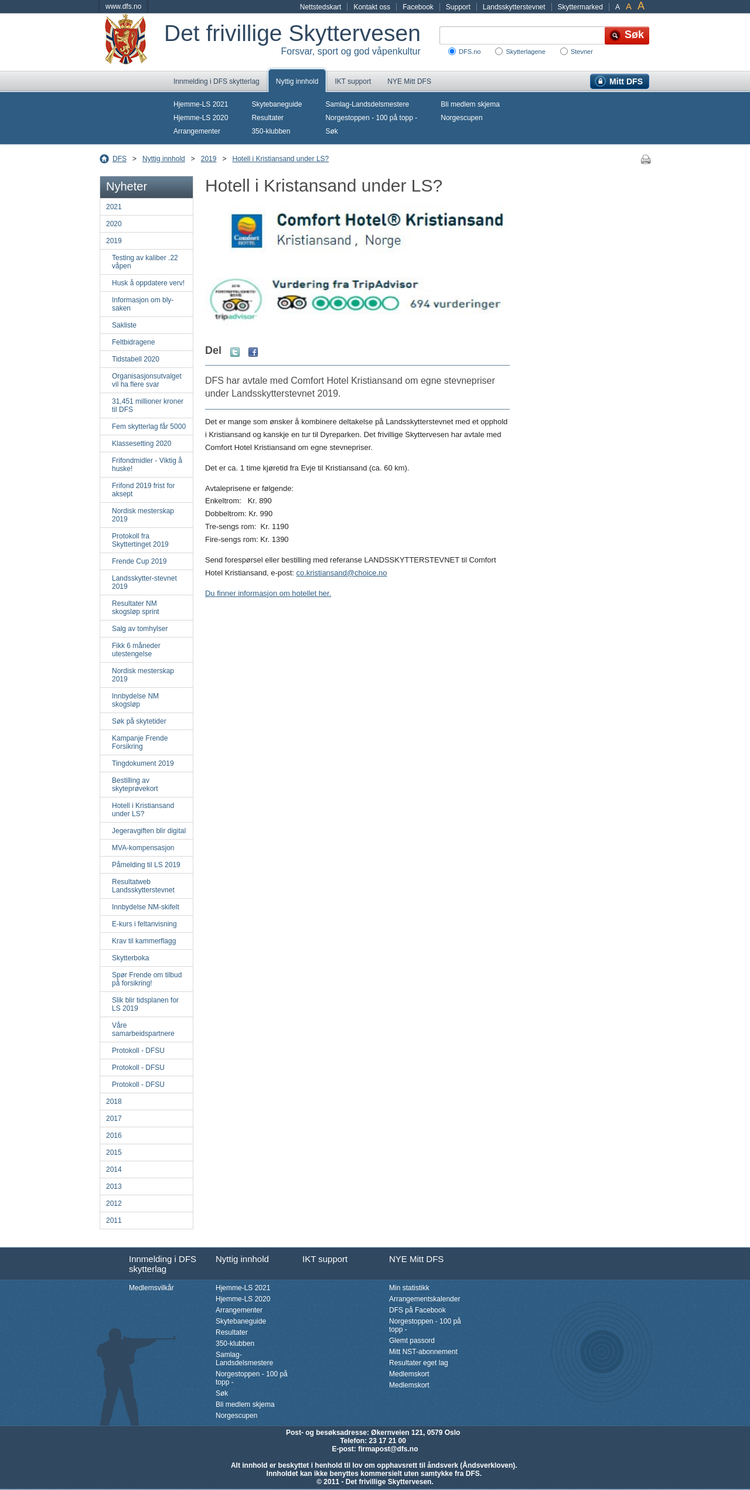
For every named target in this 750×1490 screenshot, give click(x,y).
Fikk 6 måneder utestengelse (136, 650)
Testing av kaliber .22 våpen (145, 262)
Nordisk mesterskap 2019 (143, 515)
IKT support (353, 81)
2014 (114, 1169)
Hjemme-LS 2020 (200, 118)
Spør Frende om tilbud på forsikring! (147, 979)
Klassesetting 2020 (141, 443)
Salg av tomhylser (140, 629)
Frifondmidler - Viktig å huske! (147, 464)
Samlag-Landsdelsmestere (367, 104)
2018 (114, 1101)
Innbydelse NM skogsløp (135, 700)
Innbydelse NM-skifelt (145, 907)
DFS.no (469, 51)
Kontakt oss (371, 7)
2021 (114, 207)
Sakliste (124, 325)
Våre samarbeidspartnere (143, 1029)
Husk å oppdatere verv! (148, 283)
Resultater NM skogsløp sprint (135, 607)
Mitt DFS (626, 81)
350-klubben (270, 131)
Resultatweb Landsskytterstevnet (143, 886)
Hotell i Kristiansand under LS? (280, 159)
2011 (114, 1220)
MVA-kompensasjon (143, 848)
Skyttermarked (580, 7)
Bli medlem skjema (470, 104)
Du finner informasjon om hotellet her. (268, 593)
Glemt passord (412, 1340)
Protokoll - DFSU (138, 1050)
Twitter (235, 352)
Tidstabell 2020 (135, 359)
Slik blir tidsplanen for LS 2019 (145, 1004)
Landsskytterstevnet (514, 7)
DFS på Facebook (417, 1310)
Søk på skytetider (139, 721)
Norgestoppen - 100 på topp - (371, 118)
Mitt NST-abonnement (423, 1352)
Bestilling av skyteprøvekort (135, 784)
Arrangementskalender (424, 1299)
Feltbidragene (133, 342)
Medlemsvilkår (151, 1288)
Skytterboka (130, 958)
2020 (114, 224)
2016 (114, 1135)
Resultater (267, 118)
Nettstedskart (321, 7)
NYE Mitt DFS (409, 81)
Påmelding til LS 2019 (146, 865)
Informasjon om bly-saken (142, 304)
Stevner (582, 51)
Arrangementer (196, 131)
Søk (331, 131)
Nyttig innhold (297, 81)
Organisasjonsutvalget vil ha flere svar (147, 380)
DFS (119, 159)
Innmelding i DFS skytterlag (216, 81)
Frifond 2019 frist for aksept (143, 490)
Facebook (418, 7)
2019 (209, 159)
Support (458, 7)
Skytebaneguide (276, 104)
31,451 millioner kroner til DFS (147, 405)
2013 (114, 1186)
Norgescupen (461, 118)
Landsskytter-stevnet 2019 (144, 582)
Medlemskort (409, 1374)
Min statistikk (409, 1288)
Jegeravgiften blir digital (149, 831)
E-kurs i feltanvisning (144, 924)
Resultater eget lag (418, 1363)
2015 (114, 1152)
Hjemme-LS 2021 (200, 104)
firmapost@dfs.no (388, 1449)
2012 (114, 1203)
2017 (114, 1118)
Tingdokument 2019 (143, 763)
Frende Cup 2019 (139, 561)
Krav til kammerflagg (144, 941)
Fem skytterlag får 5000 (149, 426)
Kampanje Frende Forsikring (140, 742)
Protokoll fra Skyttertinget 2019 (140, 540)
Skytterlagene (525, 51)
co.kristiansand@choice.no (341, 572)
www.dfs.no (123, 6)
